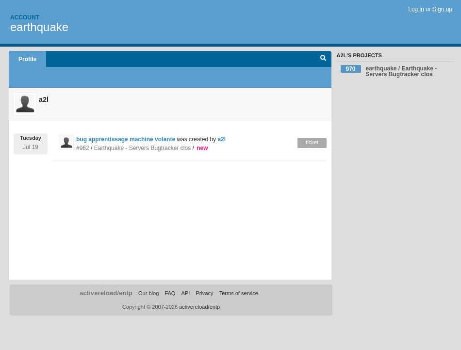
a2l (221, 139)
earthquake (39, 26)
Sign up (442, 9)
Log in (416, 9)
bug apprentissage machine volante (126, 139)
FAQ (170, 293)
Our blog (148, 293)
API (185, 293)
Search (323, 59)
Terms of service (238, 293)
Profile (27, 59)
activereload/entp (106, 293)
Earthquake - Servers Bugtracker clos (142, 148)
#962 (82, 148)
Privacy (204, 293)
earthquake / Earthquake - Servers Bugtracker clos (389, 71)
